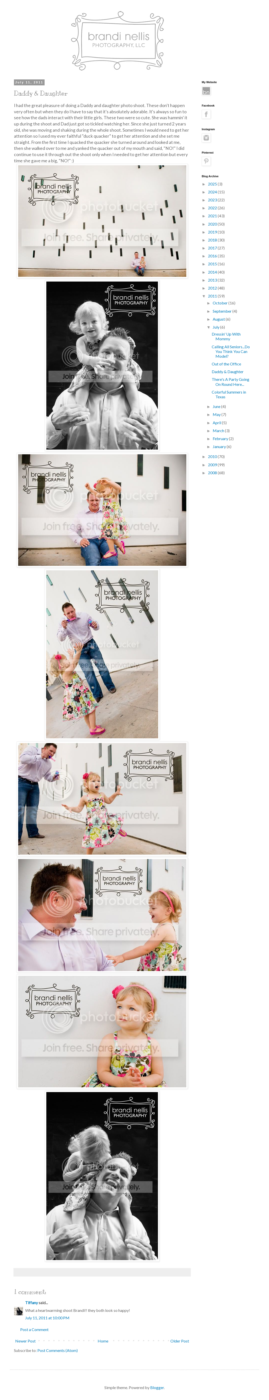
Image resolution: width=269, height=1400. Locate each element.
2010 (213, 456)
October (220, 302)
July (216, 327)
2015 (213, 263)
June (217, 406)
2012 (213, 288)
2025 (213, 183)
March (219, 430)
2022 (213, 207)
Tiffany (31, 1302)
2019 (213, 232)
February (221, 438)
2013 (213, 280)
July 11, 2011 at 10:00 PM (47, 1317)
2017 (213, 247)
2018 (213, 239)
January (220, 446)
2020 (213, 224)
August (219, 319)
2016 (213, 255)
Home (103, 1341)
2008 (213, 472)
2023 (213, 199)
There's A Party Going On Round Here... (230, 381)
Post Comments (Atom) (57, 1350)
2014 (213, 272)
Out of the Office (226, 363)
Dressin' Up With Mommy (226, 336)
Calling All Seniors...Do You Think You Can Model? (231, 351)
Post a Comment (34, 1329)
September (222, 311)
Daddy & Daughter (228, 371)
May (217, 414)
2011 (213, 295)
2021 (213, 215)
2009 (213, 464)
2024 (213, 191)
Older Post (179, 1341)
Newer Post (25, 1341)
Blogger (157, 1387)
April (217, 422)
